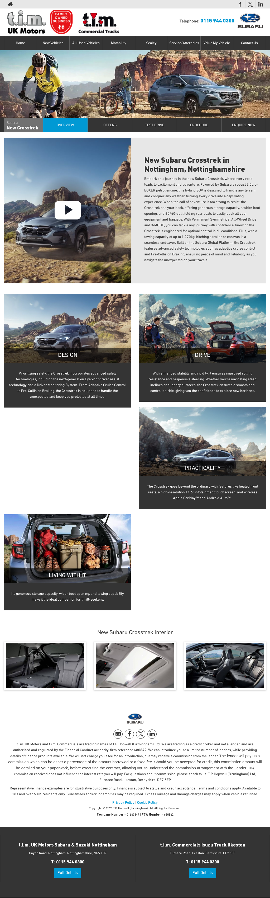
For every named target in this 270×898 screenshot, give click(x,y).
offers (110, 125)
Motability (118, 43)
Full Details (67, 873)
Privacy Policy (123, 803)
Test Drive (154, 125)
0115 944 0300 (215, 4)
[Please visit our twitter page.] (250, 4)
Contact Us (249, 43)
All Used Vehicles (86, 43)
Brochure (199, 125)
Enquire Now (243, 125)
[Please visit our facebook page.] (240, 4)
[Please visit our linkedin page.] (260, 4)
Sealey (151, 43)
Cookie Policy (147, 803)
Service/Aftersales (184, 43)
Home (20, 43)
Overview (65, 125)
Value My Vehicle (217, 43)
